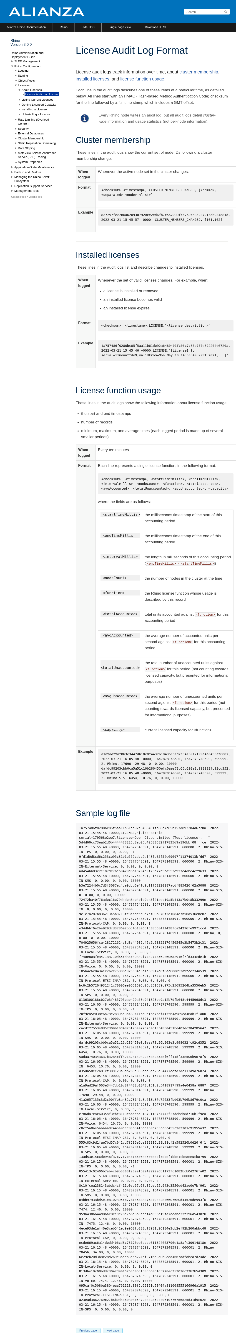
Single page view (119, 27)
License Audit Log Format (41, 94)
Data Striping (26, 148)
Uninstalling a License (36, 114)
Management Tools (26, 190)
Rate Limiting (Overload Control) (33, 121)
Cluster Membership (31, 138)
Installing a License (34, 109)
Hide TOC (88, 27)
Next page (112, 1330)
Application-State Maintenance (34, 167)
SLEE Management (27, 61)
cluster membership (198, 71)
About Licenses (32, 90)
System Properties (30, 162)
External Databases (31, 133)
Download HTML (156, 27)
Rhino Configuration (27, 66)
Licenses (24, 85)
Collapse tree (18, 196)
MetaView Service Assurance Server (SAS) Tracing (37, 155)
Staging (23, 75)
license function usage (142, 78)
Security (23, 128)
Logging (23, 70)
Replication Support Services (33, 186)
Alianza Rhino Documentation (26, 27)
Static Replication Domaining (37, 143)
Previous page (88, 1330)
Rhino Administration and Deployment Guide (27, 55)
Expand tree (35, 196)
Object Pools (26, 80)
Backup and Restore (27, 172)
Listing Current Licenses (37, 99)
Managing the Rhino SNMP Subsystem (32, 179)
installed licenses (92, 78)
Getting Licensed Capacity (39, 104)
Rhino (64, 27)
